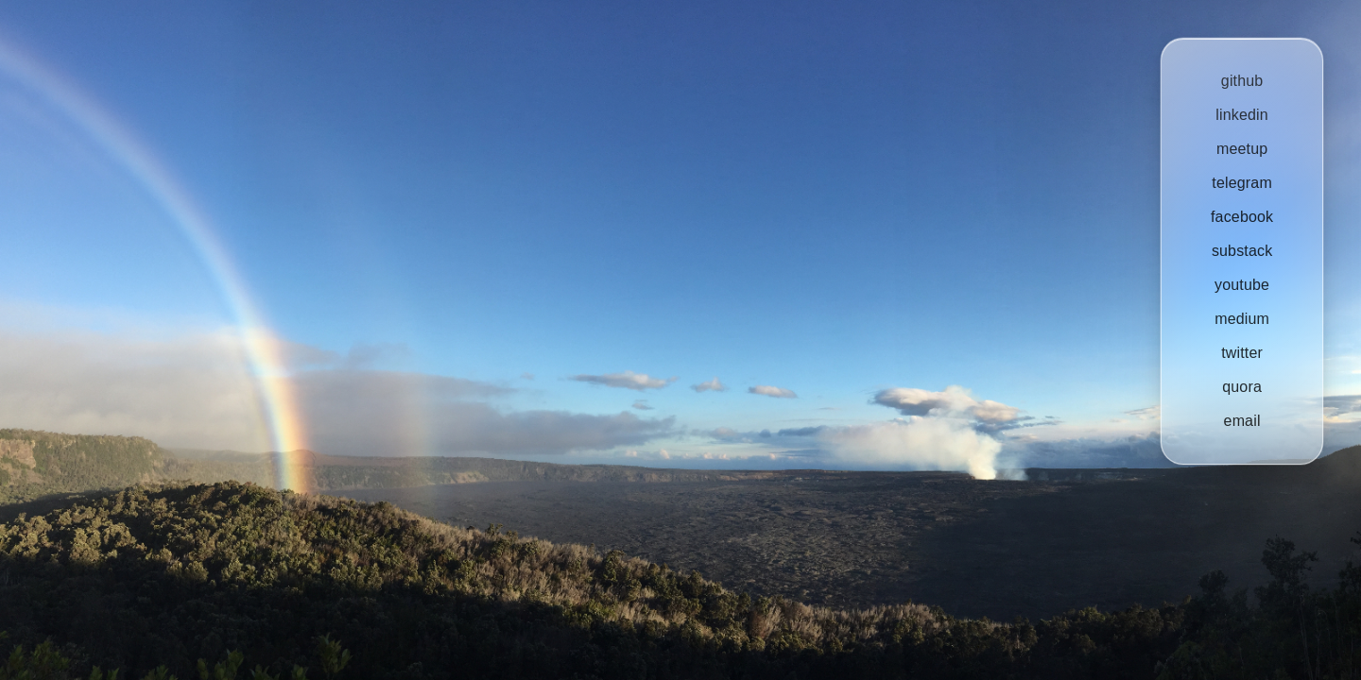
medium (1242, 319)
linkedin (1241, 115)
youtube (1242, 285)
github (1242, 81)
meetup (1241, 149)
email (1241, 421)
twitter (1242, 353)
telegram (1242, 183)
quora (1242, 387)
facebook (1242, 217)
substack (1242, 251)
